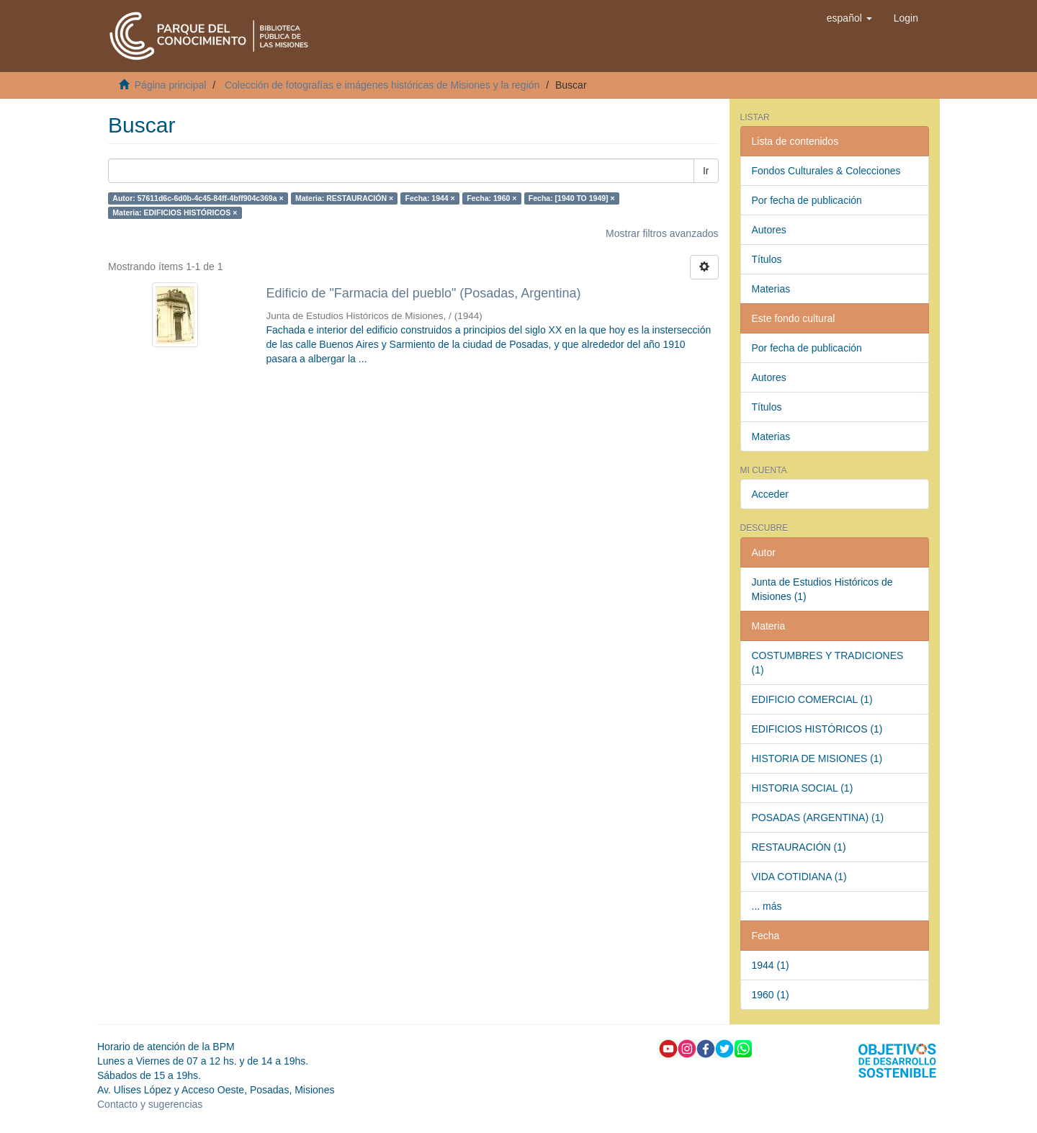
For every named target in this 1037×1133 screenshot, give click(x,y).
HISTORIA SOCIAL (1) (802, 788)
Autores (769, 230)
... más (767, 906)
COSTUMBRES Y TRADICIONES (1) (828, 663)
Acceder (770, 494)
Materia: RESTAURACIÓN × (344, 198)
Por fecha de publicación (807, 200)
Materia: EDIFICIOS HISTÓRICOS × (174, 212)
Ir (706, 170)
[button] (849, 18)
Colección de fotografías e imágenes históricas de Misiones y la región (382, 85)
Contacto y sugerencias (149, 1104)
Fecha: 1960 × (491, 198)
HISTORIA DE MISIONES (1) (817, 758)
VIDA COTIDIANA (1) (799, 876)
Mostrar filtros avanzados (662, 233)
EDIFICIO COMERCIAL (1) (812, 699)
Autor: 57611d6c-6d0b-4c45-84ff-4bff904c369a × (197, 198)
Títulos (767, 259)
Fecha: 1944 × (430, 198)
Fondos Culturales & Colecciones (826, 170)
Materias (771, 289)
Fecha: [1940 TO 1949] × (572, 198)
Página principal (171, 85)
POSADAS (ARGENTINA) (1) (818, 817)
